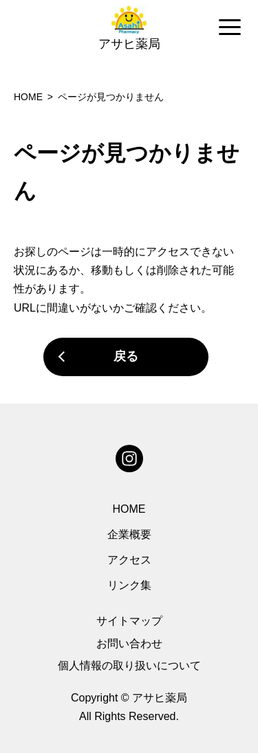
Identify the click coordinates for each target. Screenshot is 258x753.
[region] (129, 28)
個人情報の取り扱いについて (129, 665)
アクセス (129, 560)
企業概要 (129, 534)
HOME (129, 509)
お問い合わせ (129, 643)
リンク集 (129, 585)
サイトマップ (129, 621)
